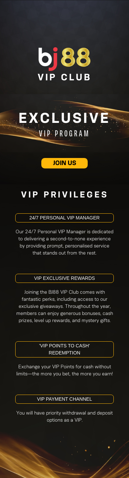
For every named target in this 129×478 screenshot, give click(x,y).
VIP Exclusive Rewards (64, 278)
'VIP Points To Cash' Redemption (64, 349)
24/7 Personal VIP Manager (64, 217)
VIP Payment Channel (64, 399)
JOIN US (64, 163)
